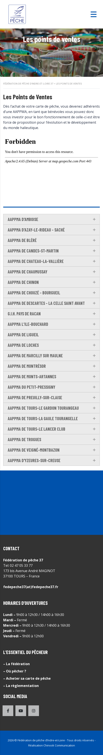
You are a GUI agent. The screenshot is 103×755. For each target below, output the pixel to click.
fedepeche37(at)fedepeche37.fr (30, 586)
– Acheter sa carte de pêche (27, 678)
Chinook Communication (59, 745)
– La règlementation (21, 685)
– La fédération (16, 664)
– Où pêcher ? (14, 671)
